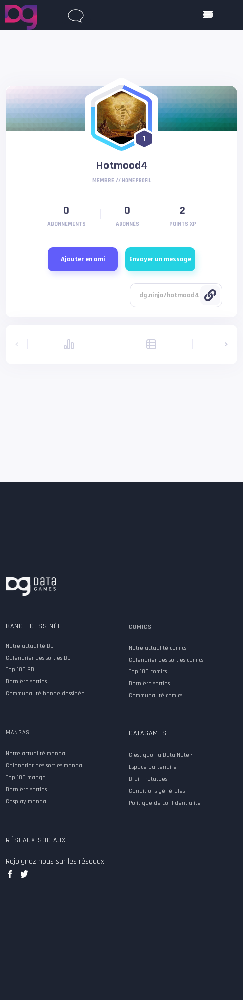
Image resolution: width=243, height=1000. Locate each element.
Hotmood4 (122, 165)
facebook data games (12, 877)
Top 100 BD (20, 670)
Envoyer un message (160, 259)
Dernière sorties (26, 682)
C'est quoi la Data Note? (161, 755)
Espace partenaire (153, 767)
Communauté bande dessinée (45, 694)
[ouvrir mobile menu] (208, 14)
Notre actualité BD (30, 646)
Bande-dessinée (34, 626)
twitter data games (24, 877)
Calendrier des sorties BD (38, 658)
